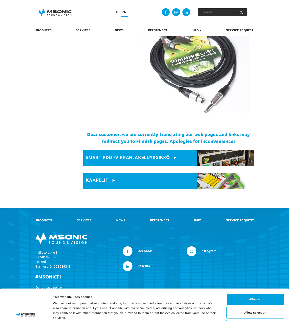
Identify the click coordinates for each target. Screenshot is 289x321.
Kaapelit (97, 180)
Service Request (240, 30)
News (119, 30)
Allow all (255, 268)
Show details (212, 313)
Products (43, 30)
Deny (255, 294)
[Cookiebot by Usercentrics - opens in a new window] (26, 313)
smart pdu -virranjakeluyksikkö (128, 157)
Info (195, 30)
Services (83, 30)
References (157, 30)
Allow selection (255, 281)
